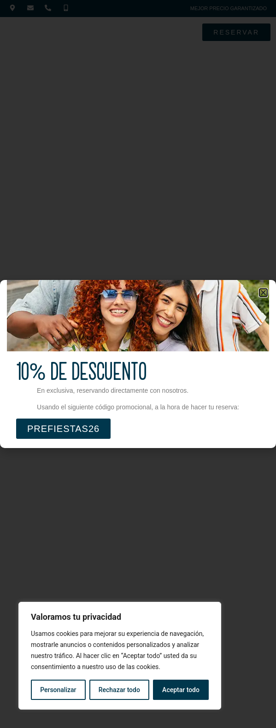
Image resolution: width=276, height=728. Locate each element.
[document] (138, 364)
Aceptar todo (181, 689)
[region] (119, 656)
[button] (263, 292)
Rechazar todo (119, 689)
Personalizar (58, 689)
